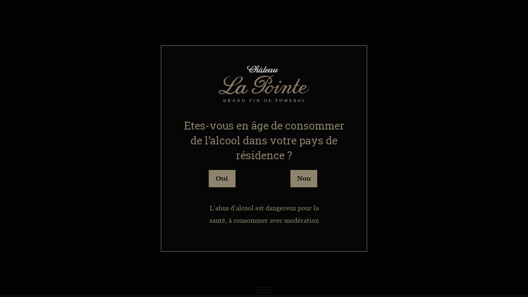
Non (304, 178)
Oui (222, 178)
